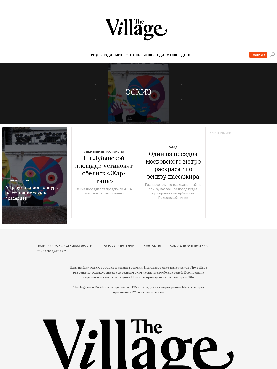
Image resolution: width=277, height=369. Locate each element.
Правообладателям (117, 245)
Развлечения (142, 55)
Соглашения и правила (189, 245)
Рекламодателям (51, 251)
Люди (106, 55)
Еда (160, 55)
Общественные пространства (104, 151)
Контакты (152, 245)
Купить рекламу (220, 133)
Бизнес (121, 55)
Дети (185, 55)
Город (92, 55)
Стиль (172, 55)
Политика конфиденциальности (64, 245)
